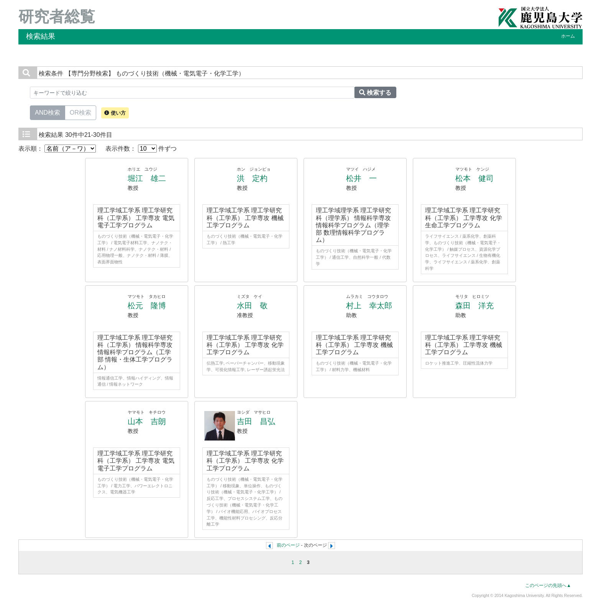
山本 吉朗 (147, 421)
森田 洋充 (474, 305)
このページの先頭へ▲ (548, 585)
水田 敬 (252, 305)
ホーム (568, 36)
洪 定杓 (252, 178)
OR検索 (80, 112)
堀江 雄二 (147, 178)
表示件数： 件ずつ (141, 149)
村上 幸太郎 (369, 305)
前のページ (288, 545)
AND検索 (47, 112)
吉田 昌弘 (256, 421)
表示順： (57, 149)
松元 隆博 (147, 305)
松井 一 (361, 178)
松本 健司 (474, 178)
